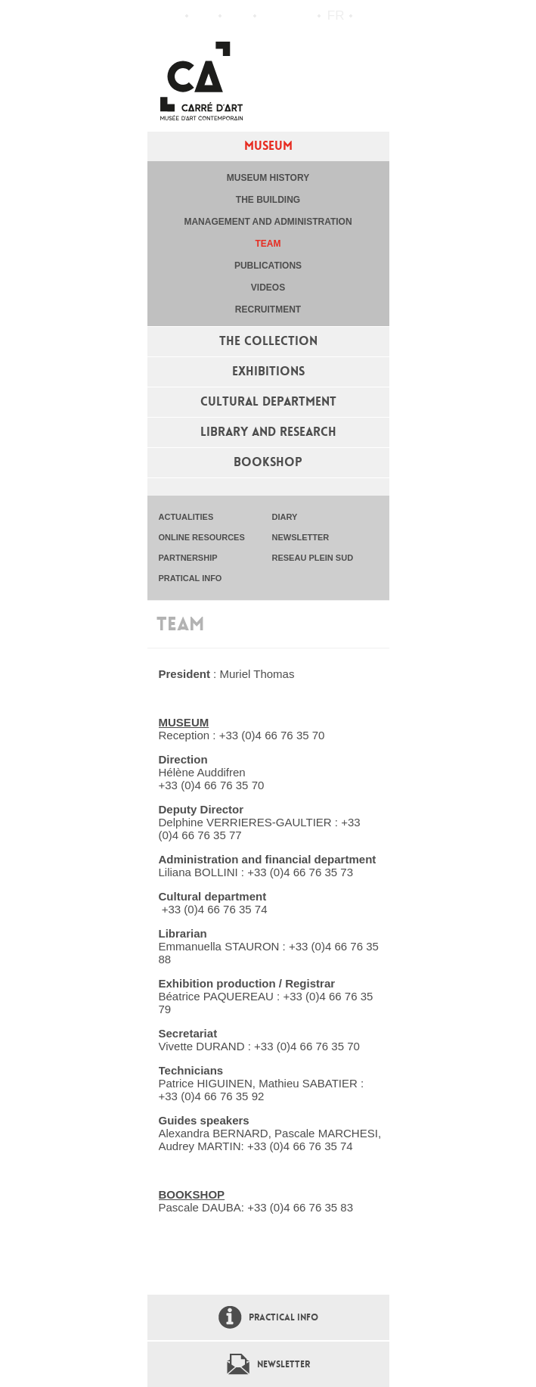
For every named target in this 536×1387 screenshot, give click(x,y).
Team (268, 243)
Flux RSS (271, 16)
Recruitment (268, 309)
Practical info (238, 15)
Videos (268, 287)
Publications (268, 265)
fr (336, 15)
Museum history (268, 178)
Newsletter (283, 1364)
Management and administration (268, 221)
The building (268, 199)
